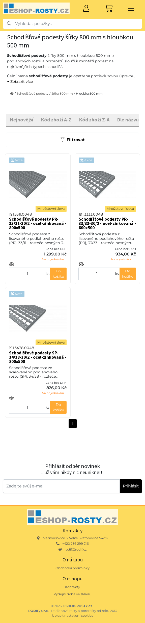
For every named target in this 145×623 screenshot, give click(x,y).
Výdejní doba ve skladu (73, 594)
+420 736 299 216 (75, 544)
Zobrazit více (20, 81)
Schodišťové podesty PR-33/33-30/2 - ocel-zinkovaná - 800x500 (107, 223)
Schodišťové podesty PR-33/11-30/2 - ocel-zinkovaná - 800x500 (37, 223)
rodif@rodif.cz (76, 549)
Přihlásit (131, 486)
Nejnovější (21, 119)
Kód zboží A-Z (56, 119)
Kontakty (72, 587)
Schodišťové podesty (32, 93)
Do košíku (58, 274)
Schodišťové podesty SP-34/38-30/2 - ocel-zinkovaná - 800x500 (37, 357)
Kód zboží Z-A (94, 119)
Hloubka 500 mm (89, 93)
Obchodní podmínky (72, 568)
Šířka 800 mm (62, 93)
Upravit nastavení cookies (72, 615)
